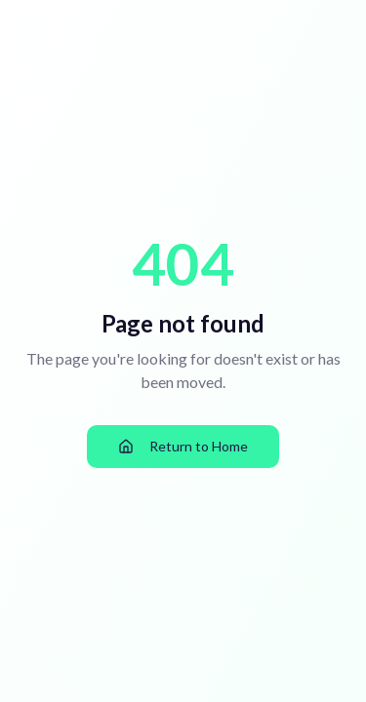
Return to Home (183, 446)
